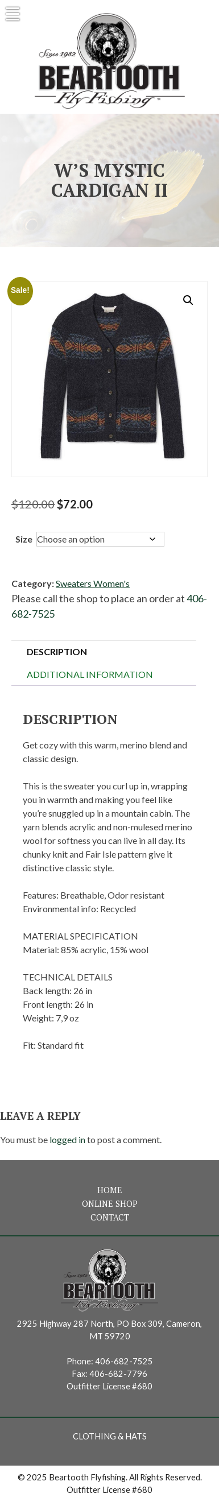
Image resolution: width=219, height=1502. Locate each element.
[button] (188, 300)
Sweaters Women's (93, 583)
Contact (109, 1217)
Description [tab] (57, 651)
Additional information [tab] (90, 674)
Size (23, 538)
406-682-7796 (118, 1374)
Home (109, 1190)
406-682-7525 (124, 1361)
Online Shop (110, 1203)
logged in (67, 1139)
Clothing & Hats (110, 1436)
